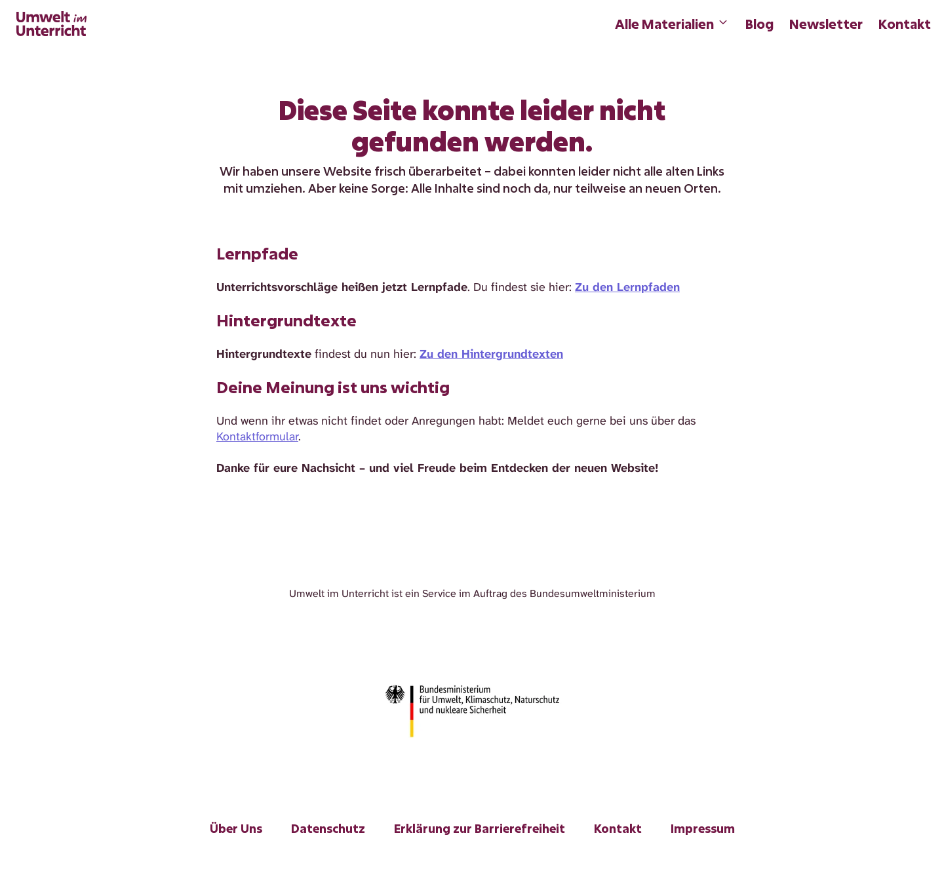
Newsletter (826, 23)
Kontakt (904, 23)
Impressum (703, 828)
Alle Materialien (672, 23)
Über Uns (236, 828)
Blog (759, 23)
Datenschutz (328, 828)
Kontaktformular (257, 436)
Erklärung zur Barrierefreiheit (479, 828)
